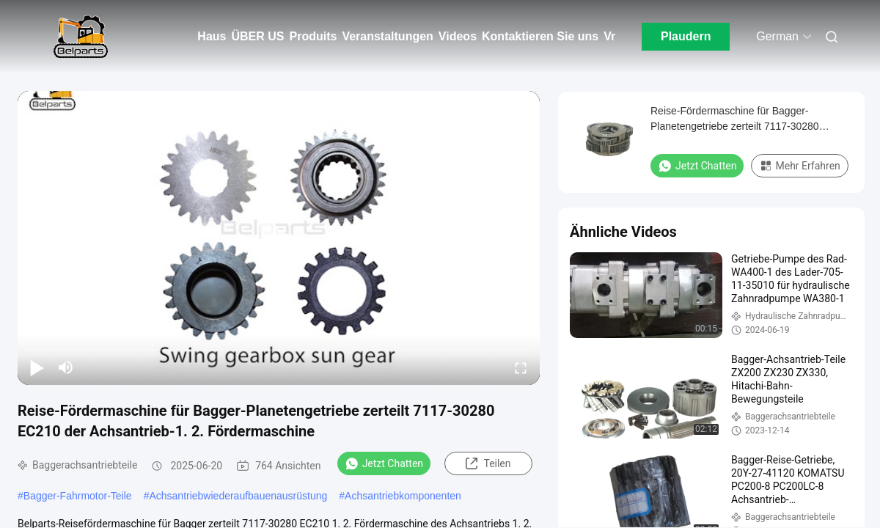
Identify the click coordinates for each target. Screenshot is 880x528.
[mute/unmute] (66, 367)
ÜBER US (257, 36)
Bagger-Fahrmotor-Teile (77, 496)
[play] (278, 237)
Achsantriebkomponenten (403, 496)
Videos (458, 36)
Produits (313, 36)
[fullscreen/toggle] (520, 367)
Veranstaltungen (387, 36)
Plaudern (686, 36)
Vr (609, 36)
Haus (211, 36)
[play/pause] (36, 367)
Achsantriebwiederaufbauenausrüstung (238, 496)
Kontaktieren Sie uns (540, 36)
